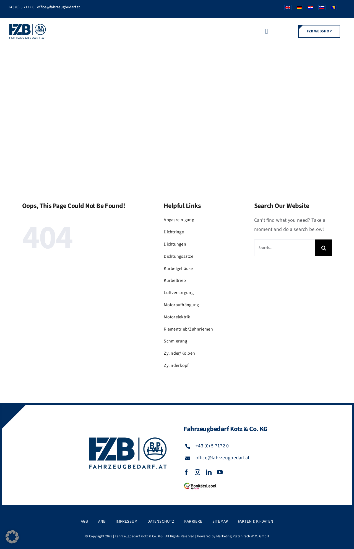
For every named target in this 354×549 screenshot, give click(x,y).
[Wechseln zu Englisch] (285, 9)
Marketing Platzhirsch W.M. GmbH (242, 536)
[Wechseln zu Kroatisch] (308, 9)
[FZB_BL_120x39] (200, 483)
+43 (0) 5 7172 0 (21, 7)
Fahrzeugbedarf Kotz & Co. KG (139, 536)
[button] (12, 537)
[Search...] (284, 247)
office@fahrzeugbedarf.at (58, 7)
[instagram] (197, 472)
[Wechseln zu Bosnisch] (331, 9)
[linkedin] (209, 472)
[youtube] (220, 472)
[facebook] (186, 472)
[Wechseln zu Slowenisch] (320, 9)
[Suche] (323, 247)
